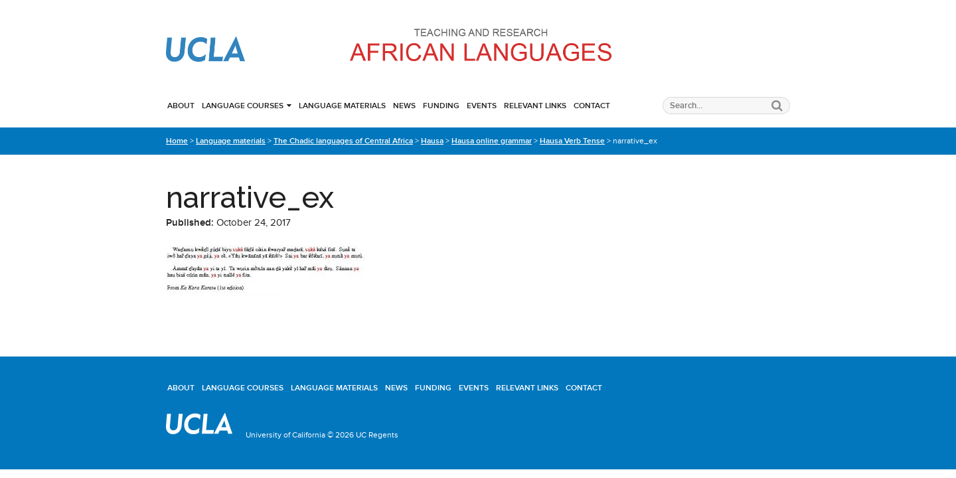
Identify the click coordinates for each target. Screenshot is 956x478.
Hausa (432, 140)
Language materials (342, 105)
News (404, 105)
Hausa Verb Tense (572, 140)
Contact (592, 105)
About (181, 105)
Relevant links (535, 105)
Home (177, 140)
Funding (441, 105)
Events (482, 105)
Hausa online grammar (491, 140)
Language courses (242, 105)
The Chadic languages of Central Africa (343, 140)
